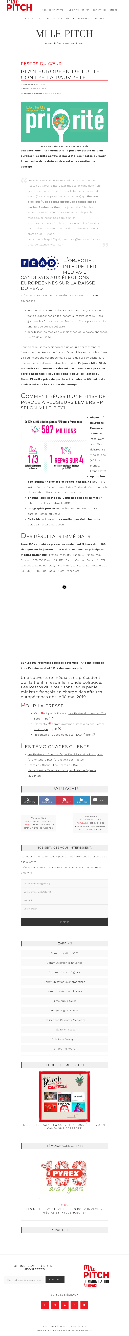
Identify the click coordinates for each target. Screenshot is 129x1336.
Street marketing (65, 1048)
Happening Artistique (64, 1010)
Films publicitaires (65, 1001)
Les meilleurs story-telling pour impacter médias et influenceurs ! (64, 1209)
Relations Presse (53, 93)
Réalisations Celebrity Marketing (64, 1020)
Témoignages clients (65, 1145)
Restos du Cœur (38, 89)
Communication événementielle (64, 981)
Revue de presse (65, 1230)
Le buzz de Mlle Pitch (65, 1065)
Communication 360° (65, 953)
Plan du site (79, 1326)
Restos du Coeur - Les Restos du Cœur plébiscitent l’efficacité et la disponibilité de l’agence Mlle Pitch (62, 770)
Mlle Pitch (64, 34)
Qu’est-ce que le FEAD (67, 734)
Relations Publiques (65, 1039)
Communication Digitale (64, 972)
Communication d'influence (64, 962)
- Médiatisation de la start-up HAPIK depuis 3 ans (38, 824)
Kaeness (87, 1330)
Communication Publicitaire (65, 991)
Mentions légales (54, 1326)
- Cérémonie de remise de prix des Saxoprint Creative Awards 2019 (90, 825)
